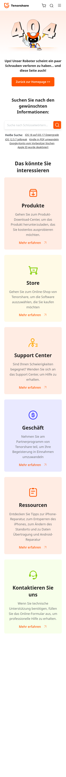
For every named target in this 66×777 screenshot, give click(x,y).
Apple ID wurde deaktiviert (33, 147)
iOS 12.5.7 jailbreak (16, 139)
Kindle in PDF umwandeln (44, 139)
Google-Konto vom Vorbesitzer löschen (32, 143)
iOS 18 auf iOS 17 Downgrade (42, 134)
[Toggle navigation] (58, 5)
